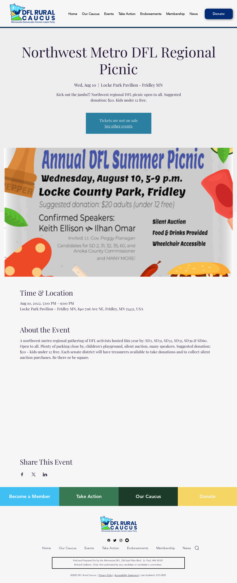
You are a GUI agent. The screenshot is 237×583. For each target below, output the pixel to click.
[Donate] (219, 14)
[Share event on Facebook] (22, 474)
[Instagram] (121, 540)
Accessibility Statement (127, 575)
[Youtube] (127, 540)
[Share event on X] (33, 474)
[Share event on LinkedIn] (45, 474)
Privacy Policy (106, 575)
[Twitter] (115, 540)
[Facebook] (109, 540)
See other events (118, 126)
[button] (151, 14)
